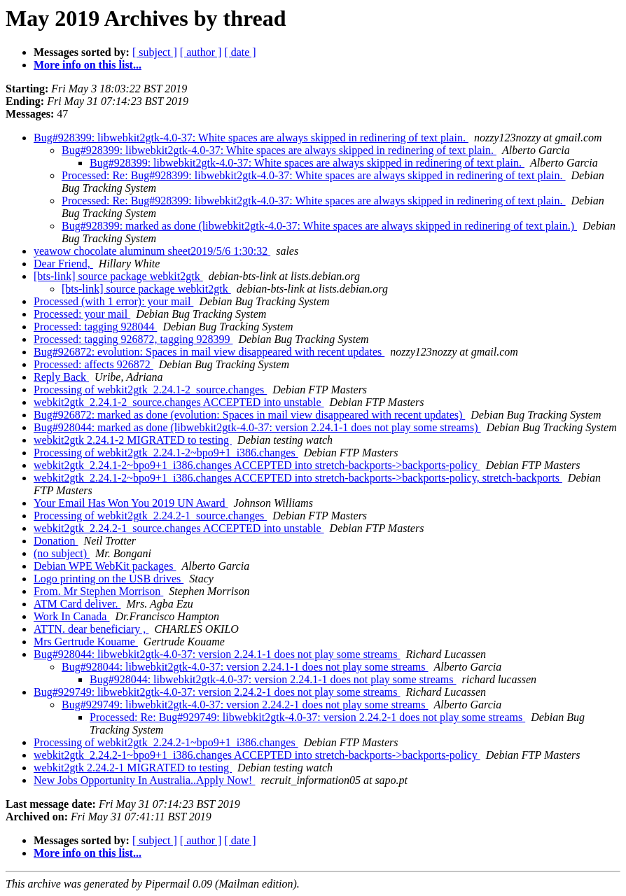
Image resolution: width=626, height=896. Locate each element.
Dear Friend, (63, 264)
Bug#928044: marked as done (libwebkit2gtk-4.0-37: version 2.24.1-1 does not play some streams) (257, 427)
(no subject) (62, 553)
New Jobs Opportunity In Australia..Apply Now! (144, 780)
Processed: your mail (82, 314)
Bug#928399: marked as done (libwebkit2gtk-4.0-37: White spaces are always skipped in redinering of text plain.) (319, 226)
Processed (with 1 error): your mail (113, 301)
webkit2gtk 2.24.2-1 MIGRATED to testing (133, 768)
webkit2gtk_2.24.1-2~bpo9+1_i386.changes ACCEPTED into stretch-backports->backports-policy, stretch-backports (298, 478)
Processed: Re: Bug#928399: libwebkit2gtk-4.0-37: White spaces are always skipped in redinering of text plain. (314, 175)
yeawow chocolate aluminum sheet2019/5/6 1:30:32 (152, 251)
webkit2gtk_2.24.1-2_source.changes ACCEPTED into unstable (179, 402)
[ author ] (201, 52)
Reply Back (61, 377)
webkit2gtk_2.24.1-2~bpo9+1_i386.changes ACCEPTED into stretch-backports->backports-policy (257, 465)
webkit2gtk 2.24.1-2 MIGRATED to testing (133, 440)
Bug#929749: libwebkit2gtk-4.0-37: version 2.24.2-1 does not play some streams (217, 692)
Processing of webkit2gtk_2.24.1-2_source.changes (150, 390)
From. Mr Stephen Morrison (98, 591)
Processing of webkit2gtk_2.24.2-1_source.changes (150, 516)
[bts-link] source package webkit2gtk (118, 276)
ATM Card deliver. (77, 604)
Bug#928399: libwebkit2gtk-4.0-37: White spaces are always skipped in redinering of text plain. (251, 138)
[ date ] (240, 52)
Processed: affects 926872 (93, 364)
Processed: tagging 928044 (95, 326)
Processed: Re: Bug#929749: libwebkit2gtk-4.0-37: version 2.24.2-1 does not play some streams (307, 717)
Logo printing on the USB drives (108, 578)
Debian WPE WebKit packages (105, 566)
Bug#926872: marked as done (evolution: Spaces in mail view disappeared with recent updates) (249, 415)
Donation (56, 541)
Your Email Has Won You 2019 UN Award (131, 503)
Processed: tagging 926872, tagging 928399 (133, 339)
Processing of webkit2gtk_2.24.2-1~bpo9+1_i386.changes (166, 742)
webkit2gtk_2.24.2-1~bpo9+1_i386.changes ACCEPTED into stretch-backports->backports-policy (257, 755)
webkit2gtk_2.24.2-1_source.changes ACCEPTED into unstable (179, 528)
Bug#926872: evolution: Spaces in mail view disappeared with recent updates (209, 352)
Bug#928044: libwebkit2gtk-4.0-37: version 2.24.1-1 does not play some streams (217, 654)
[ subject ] (154, 52)
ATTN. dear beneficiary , (91, 629)
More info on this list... (87, 65)
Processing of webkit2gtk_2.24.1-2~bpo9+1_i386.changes (166, 452)
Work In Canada (71, 616)
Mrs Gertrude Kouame (86, 642)
